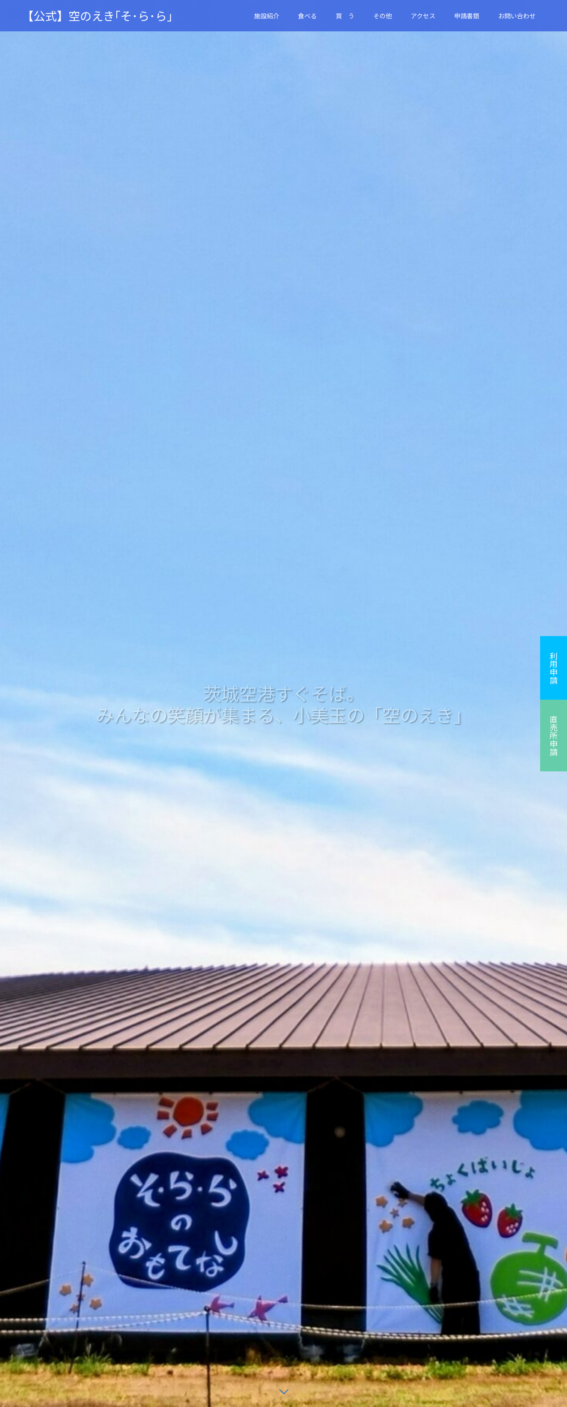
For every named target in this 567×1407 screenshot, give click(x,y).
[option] (283, 703)
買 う (345, 15)
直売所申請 (553, 735)
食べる (307, 15)
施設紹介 (266, 15)
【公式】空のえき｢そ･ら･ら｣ (97, 16)
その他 (382, 15)
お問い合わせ (517, 15)
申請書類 (466, 15)
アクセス (423, 15)
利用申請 (553, 668)
